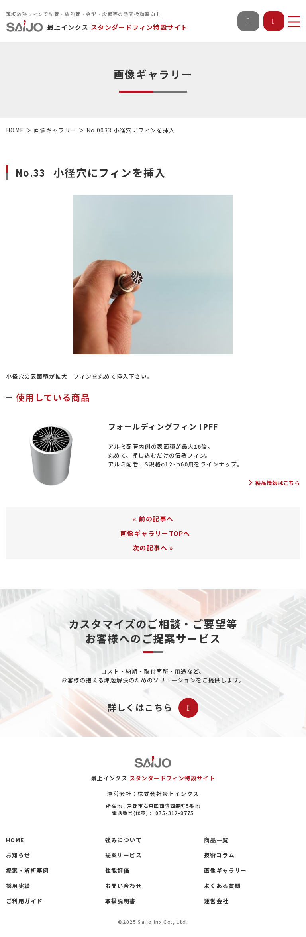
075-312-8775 (174, 812)
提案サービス (123, 855)
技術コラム (219, 855)
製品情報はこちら (277, 482)
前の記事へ (156, 518)
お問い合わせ (123, 886)
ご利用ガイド (24, 901)
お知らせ (18, 855)
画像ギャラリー (225, 870)
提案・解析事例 (27, 870)
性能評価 (117, 870)
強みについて (123, 840)
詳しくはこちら (153, 708)
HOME (15, 840)
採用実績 (18, 886)
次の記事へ (150, 547)
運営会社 (216, 901)
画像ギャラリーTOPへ (155, 533)
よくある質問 (222, 886)
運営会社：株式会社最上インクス (153, 794)
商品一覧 (216, 840)
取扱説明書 (120, 901)
